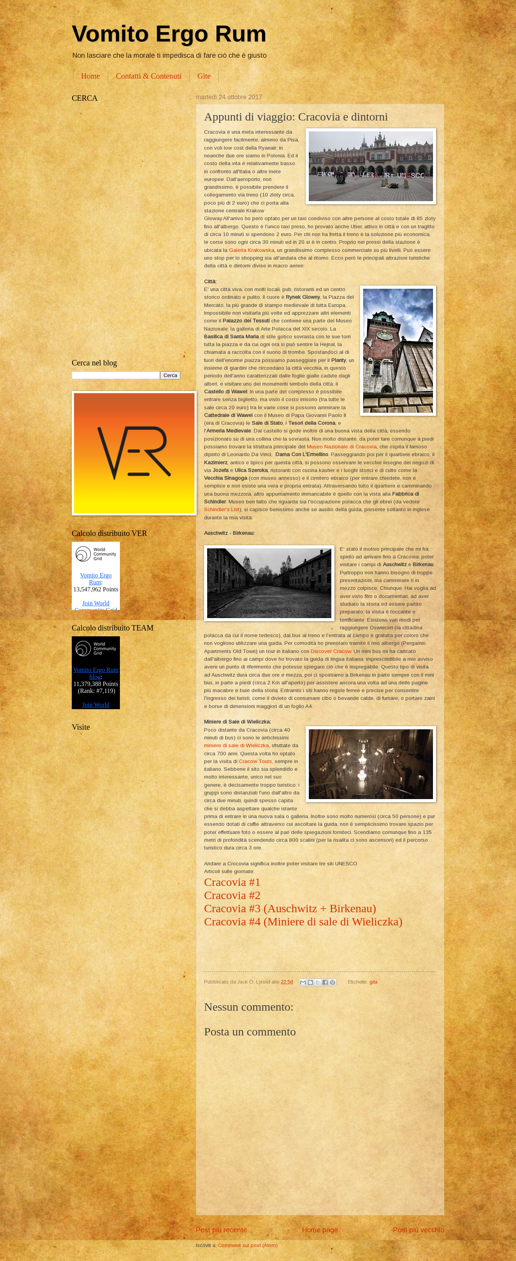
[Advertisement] (126, 230)
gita (373, 982)
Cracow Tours (255, 761)
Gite (204, 76)
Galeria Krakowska (251, 250)
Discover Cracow (331, 651)
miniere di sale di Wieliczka (236, 745)
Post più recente (221, 1230)
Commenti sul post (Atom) (248, 1245)
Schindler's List (221, 509)
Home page (320, 1230)
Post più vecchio (418, 1230)
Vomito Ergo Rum (169, 34)
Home (90, 76)
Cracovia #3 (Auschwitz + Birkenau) (291, 908)
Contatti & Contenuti (149, 76)
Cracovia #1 (232, 881)
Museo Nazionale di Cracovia (342, 447)
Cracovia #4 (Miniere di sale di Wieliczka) (303, 921)
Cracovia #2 (233, 895)
